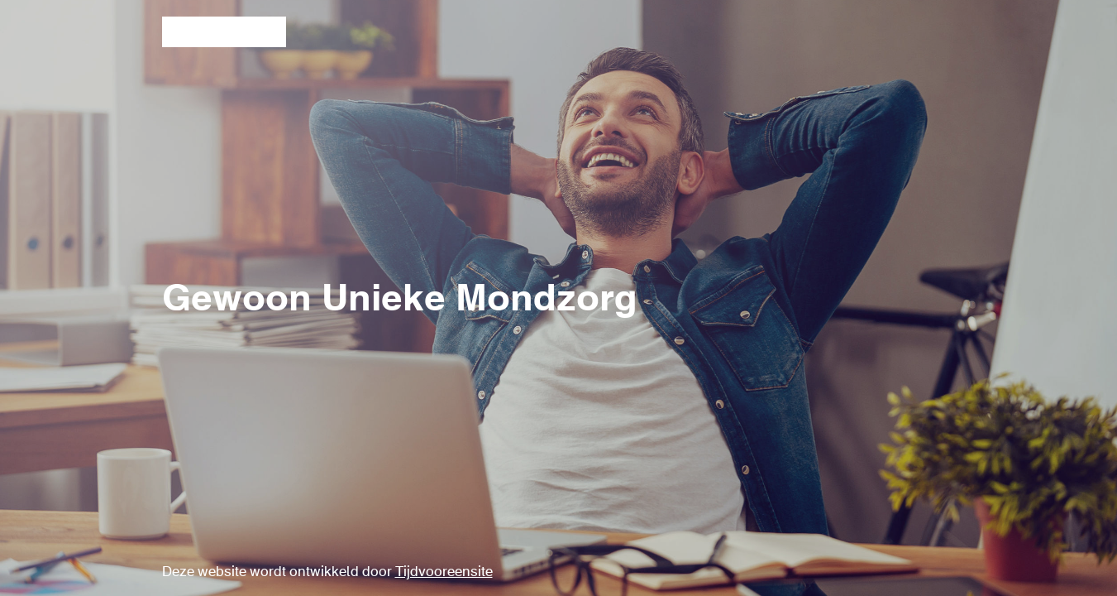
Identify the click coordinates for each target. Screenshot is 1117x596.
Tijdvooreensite (444, 572)
